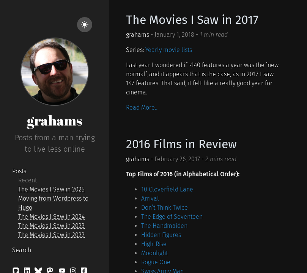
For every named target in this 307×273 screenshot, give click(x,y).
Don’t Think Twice (164, 207)
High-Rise (154, 244)
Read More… (142, 107)
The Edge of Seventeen (172, 216)
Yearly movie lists (168, 49)
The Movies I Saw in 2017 (192, 20)
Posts (19, 171)
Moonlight (154, 253)
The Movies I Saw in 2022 (51, 234)
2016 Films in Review (181, 144)
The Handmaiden (164, 225)
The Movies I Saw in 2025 (51, 189)
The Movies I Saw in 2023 (51, 225)
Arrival (150, 198)
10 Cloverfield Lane (167, 189)
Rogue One (155, 262)
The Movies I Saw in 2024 (51, 216)
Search (21, 250)
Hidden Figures (161, 234)
